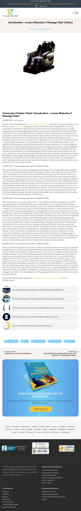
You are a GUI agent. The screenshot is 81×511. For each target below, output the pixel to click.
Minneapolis (30, 432)
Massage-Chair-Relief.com (39, 124)
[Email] (69, 341)
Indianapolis (65, 432)
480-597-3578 (69, 4)
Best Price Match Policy (48, 480)
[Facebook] (11, 341)
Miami (23, 429)
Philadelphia (62, 429)
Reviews (44, 499)
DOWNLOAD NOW (40, 409)
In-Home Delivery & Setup (49, 475)
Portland (41, 426)
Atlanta (29, 429)
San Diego (16, 426)
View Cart (43, 6)
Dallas (48, 426)
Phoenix (9, 429)
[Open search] (73, 13)
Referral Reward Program (9, 507)
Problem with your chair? (48, 491)
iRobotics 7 (18, 126)
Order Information (47, 483)
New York (47, 432)
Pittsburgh (52, 429)
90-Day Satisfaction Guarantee (50, 472)
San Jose (8, 426)
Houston (38, 432)
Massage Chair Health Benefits (50, 494)
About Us (5, 496)
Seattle (34, 426)
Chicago (21, 432)
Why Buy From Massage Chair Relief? (52, 477)
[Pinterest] (38, 341)
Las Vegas (62, 426)
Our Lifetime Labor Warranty (50, 470)
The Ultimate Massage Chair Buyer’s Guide (53, 496)
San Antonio (71, 426)
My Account (5, 491)
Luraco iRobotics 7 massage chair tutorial (46, 278)
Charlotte (37, 429)
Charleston (71, 429)
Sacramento (56, 432)
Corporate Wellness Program (10, 504)
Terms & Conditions (7, 502)
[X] (25, 341)
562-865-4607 (37, 4)
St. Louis (16, 429)
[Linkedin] (54, 341)
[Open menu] (77, 13)
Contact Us (5, 494)
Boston (14, 432)
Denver (54, 426)
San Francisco (25, 426)
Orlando (44, 429)
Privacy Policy (6, 499)
